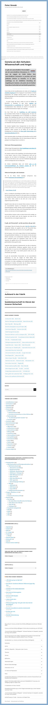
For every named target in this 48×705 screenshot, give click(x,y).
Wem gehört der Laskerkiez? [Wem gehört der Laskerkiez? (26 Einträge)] (13, 373)
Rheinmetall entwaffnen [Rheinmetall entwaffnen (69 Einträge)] (12, 366)
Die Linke (9, 499)
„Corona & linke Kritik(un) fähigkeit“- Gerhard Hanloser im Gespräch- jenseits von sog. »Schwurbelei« (20, 18)
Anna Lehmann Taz (10, 283)
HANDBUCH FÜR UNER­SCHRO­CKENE (15, 588)
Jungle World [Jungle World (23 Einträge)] (26, 352)
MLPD (8, 511)
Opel (7, 541)
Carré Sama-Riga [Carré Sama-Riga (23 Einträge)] (10, 329)
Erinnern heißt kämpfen (12, 595)
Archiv (7, 25)
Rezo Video (26, 283)
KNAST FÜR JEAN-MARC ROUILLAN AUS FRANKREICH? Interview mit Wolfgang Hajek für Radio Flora (20, 44)
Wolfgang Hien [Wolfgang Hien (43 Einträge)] (28, 373)
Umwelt (9, 447)
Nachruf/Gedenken (11, 423)
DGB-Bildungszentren (15, 474)
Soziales (7, 280)
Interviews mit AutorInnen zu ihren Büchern (20, 414)
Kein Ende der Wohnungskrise (13, 592)
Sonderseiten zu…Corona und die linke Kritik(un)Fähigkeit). (19, 640)
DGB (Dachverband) (13, 466)
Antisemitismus (11, 430)
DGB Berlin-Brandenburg (16, 471)
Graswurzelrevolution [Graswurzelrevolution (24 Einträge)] (28, 342)
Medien (9, 442)
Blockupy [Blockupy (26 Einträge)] (17, 324)
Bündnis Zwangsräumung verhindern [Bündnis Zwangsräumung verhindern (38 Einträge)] (15, 326)
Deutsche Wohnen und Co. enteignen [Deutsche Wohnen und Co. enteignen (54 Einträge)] (16, 334)
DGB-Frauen (13, 476)
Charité (8, 534)
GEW (10, 483)
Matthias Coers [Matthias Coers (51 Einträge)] (10, 360)
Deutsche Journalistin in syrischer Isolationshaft (18, 608)
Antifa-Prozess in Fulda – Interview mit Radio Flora (17, 697)
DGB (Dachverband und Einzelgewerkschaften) (19, 464)
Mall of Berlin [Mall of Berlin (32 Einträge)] (22, 358)
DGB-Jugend (13, 480)
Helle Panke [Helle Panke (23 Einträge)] (26, 345)
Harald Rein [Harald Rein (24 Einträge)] (9, 345)
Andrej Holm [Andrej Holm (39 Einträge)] (9, 318)
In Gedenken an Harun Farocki (12, 685)
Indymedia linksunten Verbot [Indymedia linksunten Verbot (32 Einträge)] (13, 350)
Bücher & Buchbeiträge (10, 35)
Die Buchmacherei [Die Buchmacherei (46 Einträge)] (11, 337)
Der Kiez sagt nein (10, 611)
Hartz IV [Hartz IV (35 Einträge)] (18, 345)
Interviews (10, 419)
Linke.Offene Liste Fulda (15, 502)
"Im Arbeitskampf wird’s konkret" (17, 417)
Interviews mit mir (9, 37)
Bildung (9, 431)
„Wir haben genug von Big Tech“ (14, 580)
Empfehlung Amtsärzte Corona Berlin (18, 283)
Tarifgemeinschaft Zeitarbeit (16, 490)
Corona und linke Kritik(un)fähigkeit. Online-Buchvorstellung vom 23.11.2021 (23, 628)
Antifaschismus (11, 428)
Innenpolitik (8, 279)
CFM (8, 535)
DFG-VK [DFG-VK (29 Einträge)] (31, 334)
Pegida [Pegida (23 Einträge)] (20, 363)
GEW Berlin (12, 485)
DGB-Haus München (15, 478)
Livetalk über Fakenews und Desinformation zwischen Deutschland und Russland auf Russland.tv (20, 42)
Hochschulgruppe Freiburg (16, 481)
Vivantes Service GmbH (12, 542)
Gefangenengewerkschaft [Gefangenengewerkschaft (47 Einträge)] (12, 342)
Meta (7, 40)
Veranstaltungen (9, 661)
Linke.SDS (11, 504)
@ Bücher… (8, 32)
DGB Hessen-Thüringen (16, 473)
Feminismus (10, 433)
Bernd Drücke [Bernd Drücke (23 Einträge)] (27, 321)
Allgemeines (10, 426)
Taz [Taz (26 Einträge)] (21, 368)
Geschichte (9, 421)
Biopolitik (8, 278)
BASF (7, 530)
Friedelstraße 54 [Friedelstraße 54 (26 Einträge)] (16, 339)
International (10, 438)
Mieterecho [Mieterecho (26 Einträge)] (20, 360)
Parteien (8, 497)
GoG (8, 494)
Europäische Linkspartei (13, 508)
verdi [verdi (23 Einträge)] (26, 368)
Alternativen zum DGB (15, 467)
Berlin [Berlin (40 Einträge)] (17, 318)
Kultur (8, 440)
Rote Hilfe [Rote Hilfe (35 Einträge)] (24, 366)
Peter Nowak (11, 5)
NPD (8, 513)
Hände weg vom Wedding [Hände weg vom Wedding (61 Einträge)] (12, 347)
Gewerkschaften (10, 462)
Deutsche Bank (10, 537)
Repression (10, 444)
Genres (8, 30)
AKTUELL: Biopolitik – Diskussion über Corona (13, 27)
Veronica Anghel (10, 449)
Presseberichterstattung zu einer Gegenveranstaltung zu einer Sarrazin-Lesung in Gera (19, 47)
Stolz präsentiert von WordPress (17, 701)
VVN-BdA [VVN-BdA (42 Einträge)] (26, 371)
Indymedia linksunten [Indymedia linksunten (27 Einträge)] (28, 347)
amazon (8, 528)
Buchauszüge (10, 416)
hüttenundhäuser (11, 435)
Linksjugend (12, 506)
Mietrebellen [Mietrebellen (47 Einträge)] (29, 360)
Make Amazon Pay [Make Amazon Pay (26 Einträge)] (11, 358)
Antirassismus (9, 403)
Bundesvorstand (14, 469)
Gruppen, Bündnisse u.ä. (12, 492)
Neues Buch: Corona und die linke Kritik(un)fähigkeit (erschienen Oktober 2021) (17, 15)
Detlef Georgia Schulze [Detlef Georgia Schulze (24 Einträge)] (12, 331)
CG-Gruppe (9, 532)
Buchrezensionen (13, 412)
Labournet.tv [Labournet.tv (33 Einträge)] (19, 355)
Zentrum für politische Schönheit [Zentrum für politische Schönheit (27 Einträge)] (14, 376)
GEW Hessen (13, 487)
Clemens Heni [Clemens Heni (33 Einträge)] (21, 329)
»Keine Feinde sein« (11, 599)
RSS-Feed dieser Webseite (14, 576)
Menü (24, 11)
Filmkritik (8, 407)
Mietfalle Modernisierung (12, 615)
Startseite (8, 23)
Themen (8, 424)
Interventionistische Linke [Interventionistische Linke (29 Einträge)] (12, 352)
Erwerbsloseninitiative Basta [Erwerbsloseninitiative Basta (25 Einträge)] (26, 337)
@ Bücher (9, 410)
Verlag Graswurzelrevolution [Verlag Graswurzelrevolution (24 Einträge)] (13, 371)
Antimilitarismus (10, 402)
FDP (8, 509)
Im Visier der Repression (11, 670)
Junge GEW (12, 488)
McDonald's (9, 539)
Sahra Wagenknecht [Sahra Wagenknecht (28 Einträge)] (11, 368)
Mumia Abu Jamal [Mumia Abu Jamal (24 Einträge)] (10, 363)
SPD (8, 515)
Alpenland (8, 527)
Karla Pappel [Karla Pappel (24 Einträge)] (9, 355)
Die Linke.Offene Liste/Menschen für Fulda (19, 501)
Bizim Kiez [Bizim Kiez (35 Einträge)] (8, 324)
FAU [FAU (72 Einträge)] (7, 339)
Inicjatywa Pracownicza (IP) (14, 495)
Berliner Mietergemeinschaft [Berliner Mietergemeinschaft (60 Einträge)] (13, 321)
